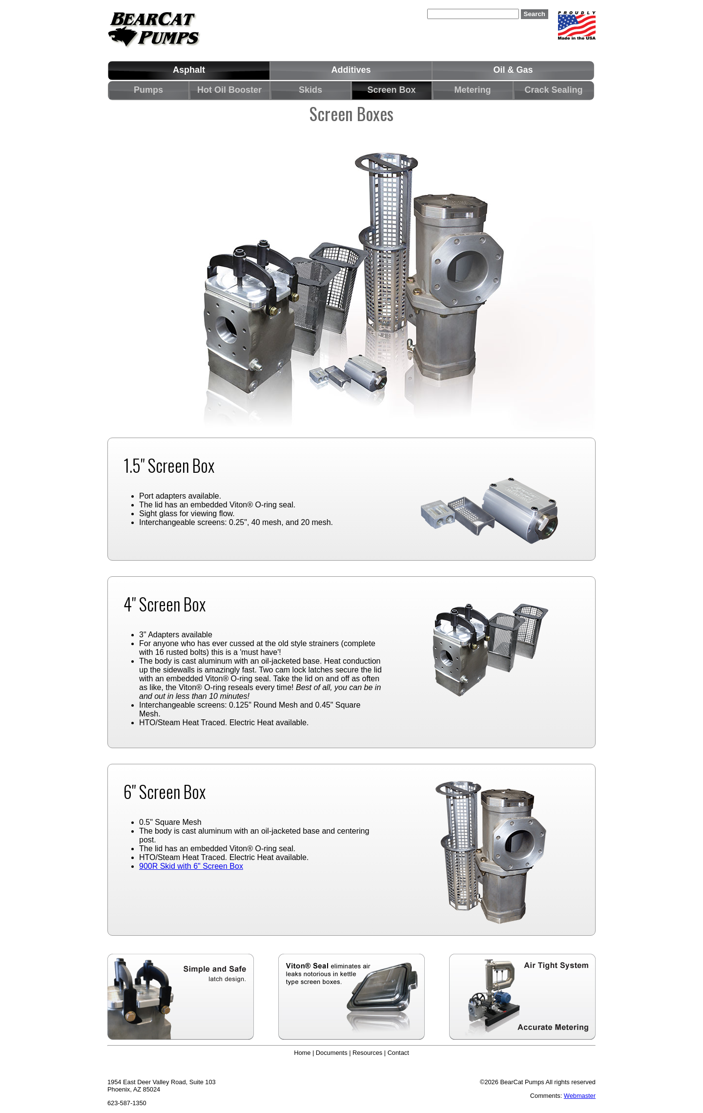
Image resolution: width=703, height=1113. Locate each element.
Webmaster (580, 1095)
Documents (332, 1052)
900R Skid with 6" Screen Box (191, 866)
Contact (398, 1052)
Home (302, 1052)
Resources (367, 1052)
